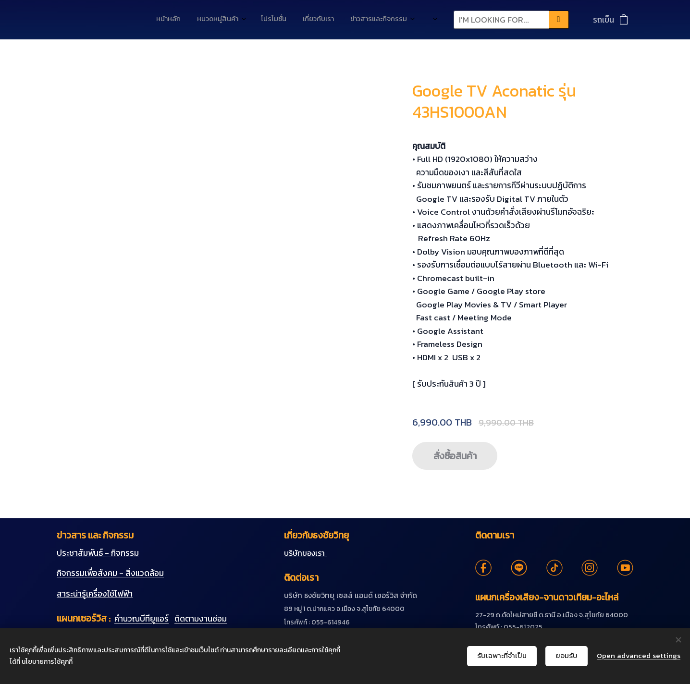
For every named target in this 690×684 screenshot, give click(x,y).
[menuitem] (325, 20)
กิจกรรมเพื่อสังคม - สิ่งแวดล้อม (110, 573)
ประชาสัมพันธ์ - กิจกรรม (98, 552)
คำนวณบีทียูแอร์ (141, 618)
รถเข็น (603, 19)
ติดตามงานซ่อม (200, 618)
